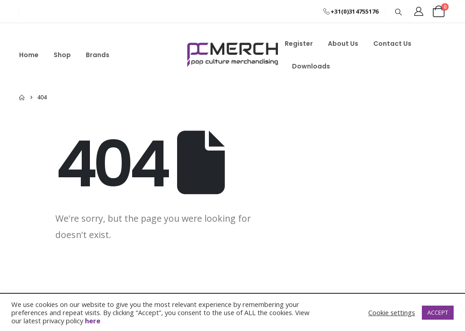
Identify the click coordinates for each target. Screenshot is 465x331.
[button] (399, 11)
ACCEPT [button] (437, 312)
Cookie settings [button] (391, 312)
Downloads (311, 66)
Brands (97, 54)
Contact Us (392, 43)
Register (299, 43)
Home (29, 54)
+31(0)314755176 (351, 11)
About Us (343, 43)
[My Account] (418, 11)
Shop (62, 54)
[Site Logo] (232, 55)
